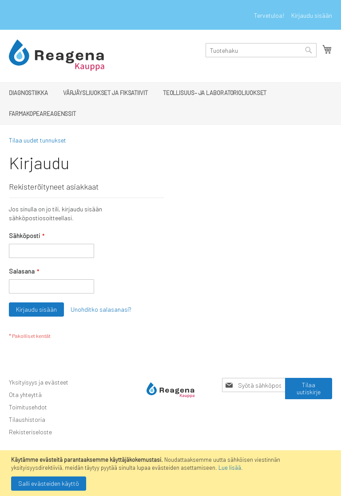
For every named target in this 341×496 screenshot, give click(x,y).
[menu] (170, 103)
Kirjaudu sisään (311, 15)
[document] (171, 473)
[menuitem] (28, 92)
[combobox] (261, 50)
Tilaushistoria (27, 419)
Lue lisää (229, 467)
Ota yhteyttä (25, 394)
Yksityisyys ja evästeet (38, 382)
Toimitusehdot (28, 407)
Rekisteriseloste (30, 432)
